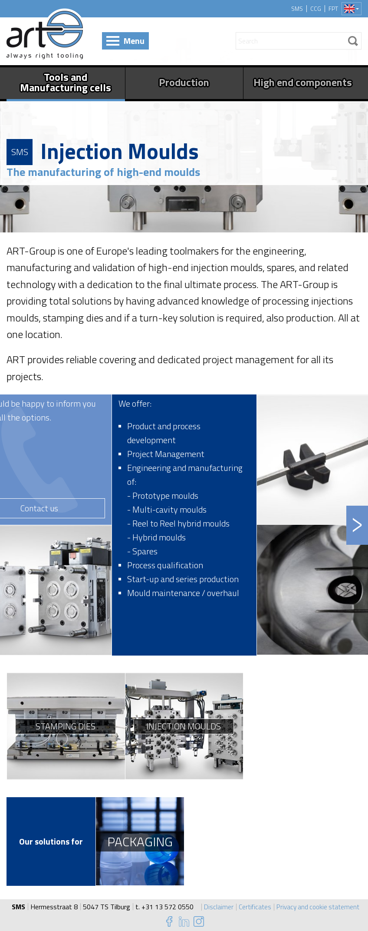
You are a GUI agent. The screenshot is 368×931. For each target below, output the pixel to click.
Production (184, 82)
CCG (315, 8)
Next (357, 525)
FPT (333, 8)
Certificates (253, 906)
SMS (297, 8)
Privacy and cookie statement (318, 906)
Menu (134, 40)
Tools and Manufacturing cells (65, 82)
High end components (302, 82)
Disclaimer (217, 906)
